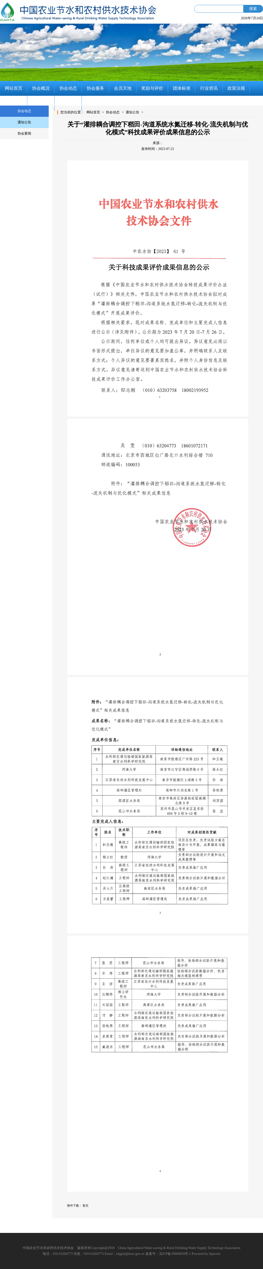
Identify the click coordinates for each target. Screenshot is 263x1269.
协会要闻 (24, 133)
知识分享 (41, 103)
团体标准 (181, 88)
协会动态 (68, 88)
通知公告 (24, 122)
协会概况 (41, 88)
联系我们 (68, 103)
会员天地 (123, 88)
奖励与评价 (152, 88)
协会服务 (95, 88)
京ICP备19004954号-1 (175, 1254)
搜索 (253, 9)
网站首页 (13, 88)
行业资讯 (209, 88)
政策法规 (236, 88)
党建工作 (13, 103)
